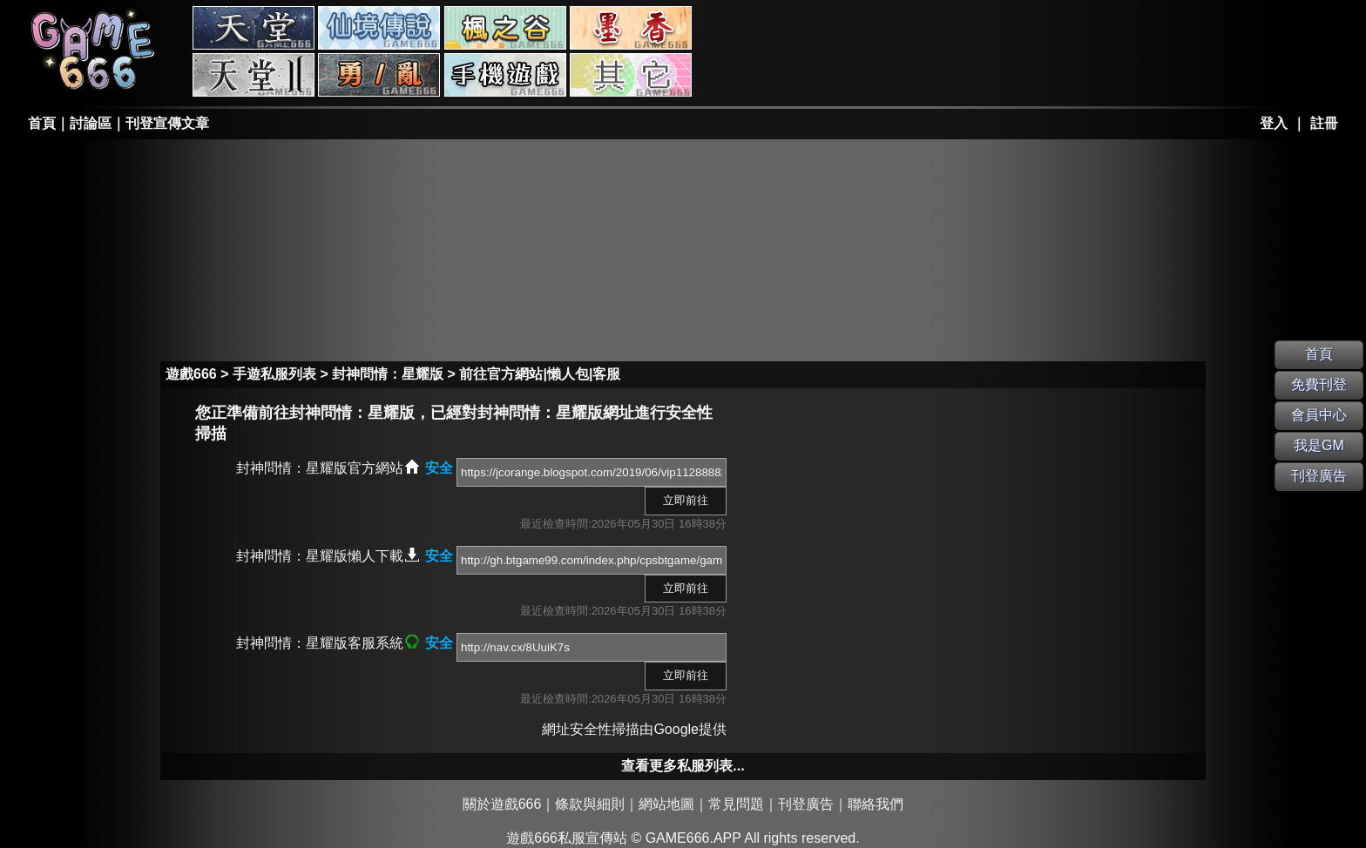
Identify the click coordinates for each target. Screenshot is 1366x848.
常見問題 (736, 804)
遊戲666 (191, 374)
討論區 (91, 123)
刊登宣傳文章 (167, 123)
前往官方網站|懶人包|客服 (539, 374)
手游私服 (505, 75)
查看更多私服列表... (682, 765)
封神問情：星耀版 (387, 374)
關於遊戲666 (502, 804)
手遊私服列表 (274, 374)
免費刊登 (1319, 384)
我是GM (1319, 445)
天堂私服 (253, 28)
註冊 (1324, 123)
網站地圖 (666, 804)
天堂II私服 (253, 75)
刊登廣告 (806, 804)
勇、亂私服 (379, 75)
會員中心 (1319, 414)
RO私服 (379, 28)
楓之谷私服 (505, 28)
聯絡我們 (875, 804)
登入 (1274, 123)
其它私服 (631, 75)
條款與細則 (590, 804)
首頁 (42, 123)
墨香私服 (631, 28)
